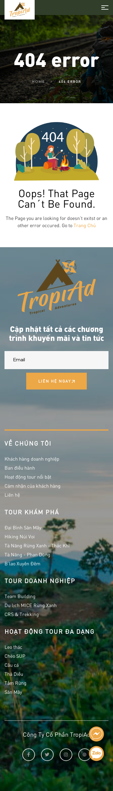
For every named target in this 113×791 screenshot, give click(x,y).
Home (38, 82)
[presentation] (50, 405)
